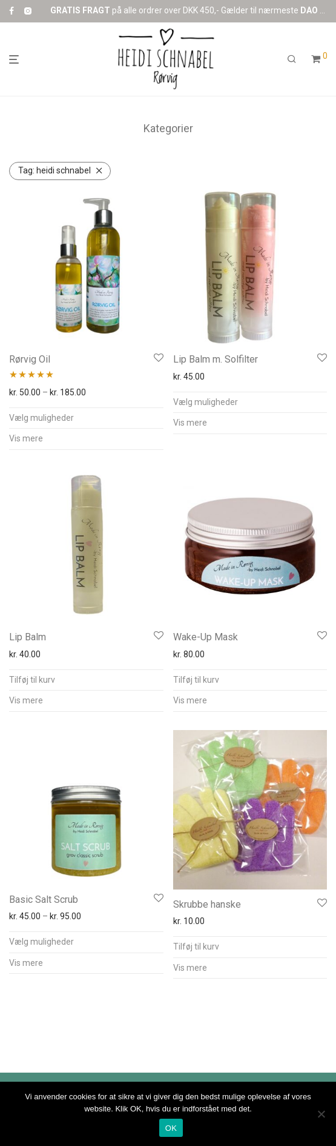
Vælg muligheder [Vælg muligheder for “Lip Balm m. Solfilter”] (205, 402)
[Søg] (292, 59)
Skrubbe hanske (207, 904)
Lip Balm (27, 637)
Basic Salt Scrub (43, 899)
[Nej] (321, 1114)
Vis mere (26, 438)
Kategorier (168, 128)
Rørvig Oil (29, 359)
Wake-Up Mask (205, 637)
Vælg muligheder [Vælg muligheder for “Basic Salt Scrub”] (41, 942)
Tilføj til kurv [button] (32, 680)
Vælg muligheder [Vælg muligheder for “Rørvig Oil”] (41, 418)
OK (171, 1128)
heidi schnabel (54, 170)
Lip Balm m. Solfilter (215, 359)
